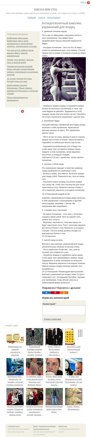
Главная (32, 17)
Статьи (41, 17)
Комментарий (49, 304)
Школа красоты (45, 9)
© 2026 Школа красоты (14, 426)
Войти (83, 2)
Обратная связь (63, 426)
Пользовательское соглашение (47, 426)
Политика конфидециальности (41, 429)
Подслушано (53, 17)
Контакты (35, 426)
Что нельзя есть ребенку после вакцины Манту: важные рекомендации (20, 53)
